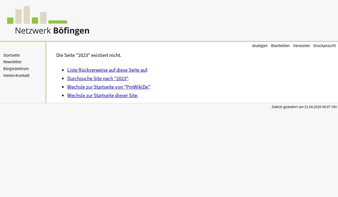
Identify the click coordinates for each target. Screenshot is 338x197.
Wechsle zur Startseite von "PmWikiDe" (108, 86)
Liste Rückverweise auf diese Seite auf (107, 69)
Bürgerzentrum (16, 68)
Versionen (301, 45)
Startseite (11, 55)
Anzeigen (260, 45)
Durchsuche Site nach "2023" (97, 78)
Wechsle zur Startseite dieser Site (102, 95)
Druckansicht (324, 45)
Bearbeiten (280, 45)
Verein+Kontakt (16, 75)
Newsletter (12, 62)
